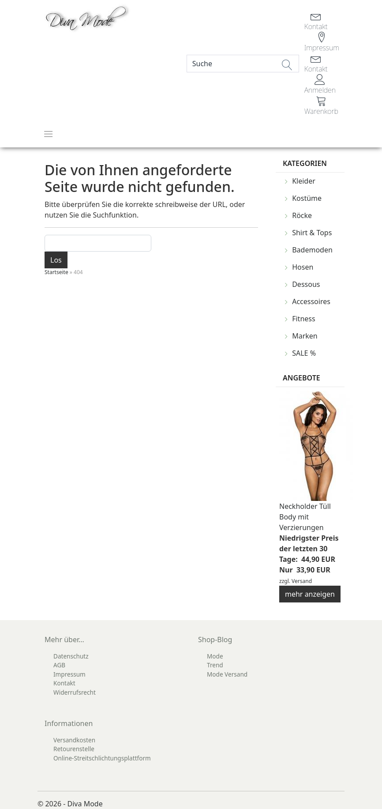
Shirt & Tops (312, 232)
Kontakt (64, 683)
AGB (59, 665)
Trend (215, 665)
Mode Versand (227, 674)
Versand (302, 581)
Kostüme (307, 198)
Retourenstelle (73, 749)
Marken (305, 336)
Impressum (69, 674)
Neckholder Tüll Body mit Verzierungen (305, 516)
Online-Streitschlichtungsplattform (102, 758)
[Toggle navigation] (48, 133)
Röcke (302, 215)
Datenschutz (71, 656)
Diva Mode (85, 804)
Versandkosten (74, 740)
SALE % (304, 353)
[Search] (243, 63)
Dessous (306, 284)
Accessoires (311, 301)
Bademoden (312, 250)
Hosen (302, 267)
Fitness (303, 319)
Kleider (303, 181)
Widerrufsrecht (74, 692)
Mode (215, 656)
